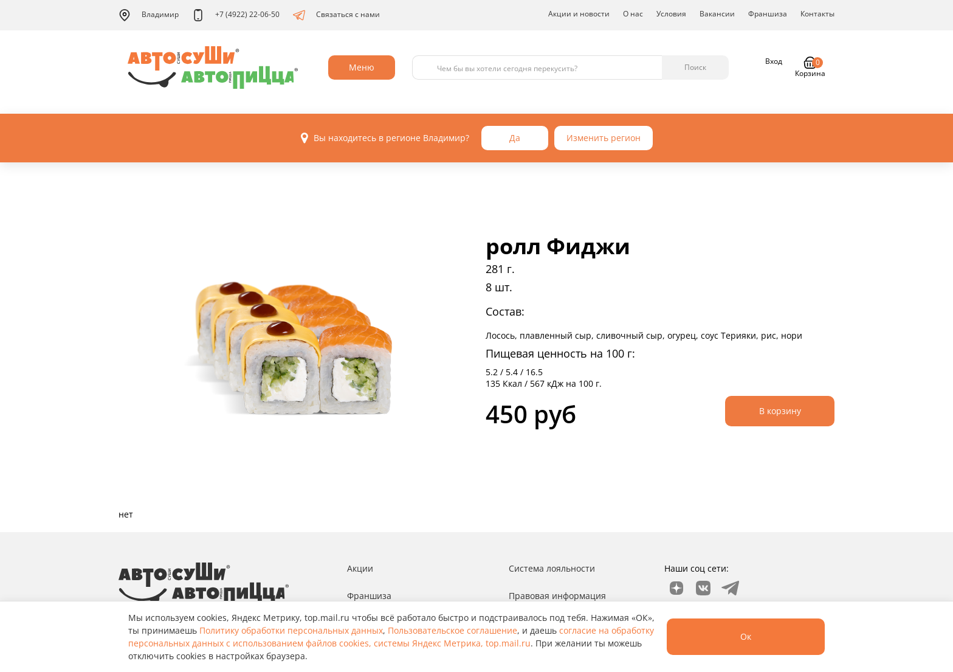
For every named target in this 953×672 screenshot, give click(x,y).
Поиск (695, 67)
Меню (361, 67)
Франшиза (767, 14)
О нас (633, 14)
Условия (671, 14)
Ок (745, 636)
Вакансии (717, 14)
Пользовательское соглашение (452, 630)
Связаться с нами (336, 15)
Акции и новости (579, 14)
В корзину (780, 411)
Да (514, 138)
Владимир (149, 15)
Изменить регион (603, 138)
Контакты (817, 14)
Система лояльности (552, 568)
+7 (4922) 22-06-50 (236, 15)
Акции (360, 568)
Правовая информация (557, 595)
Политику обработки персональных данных (291, 630)
